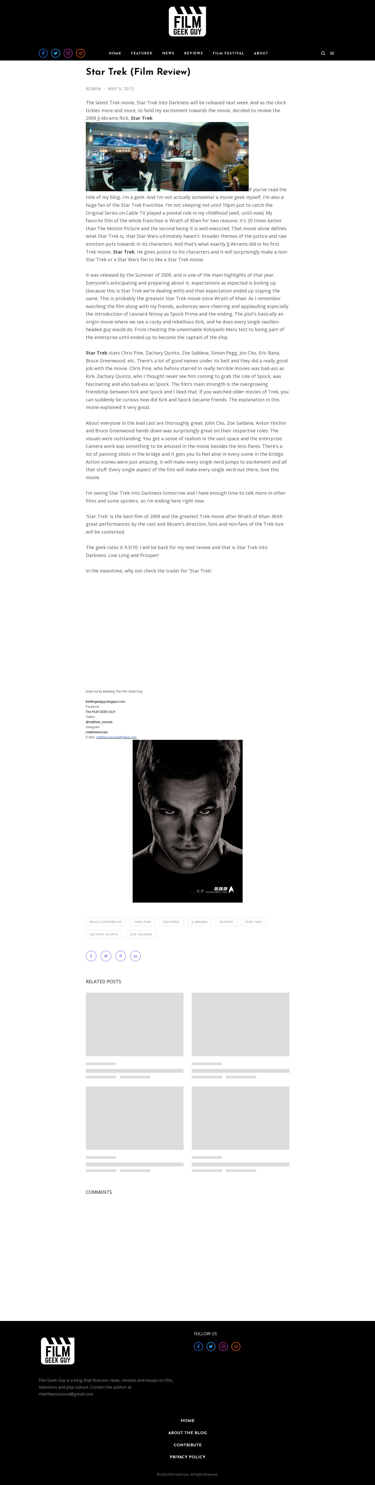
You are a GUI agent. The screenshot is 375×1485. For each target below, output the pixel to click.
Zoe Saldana (141, 934)
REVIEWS (226, 922)
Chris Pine (142, 922)
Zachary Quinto (104, 934)
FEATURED (171, 922)
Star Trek (253, 922)
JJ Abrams (199, 922)
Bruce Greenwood (106, 922)
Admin (94, 89)
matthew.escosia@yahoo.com (116, 737)
